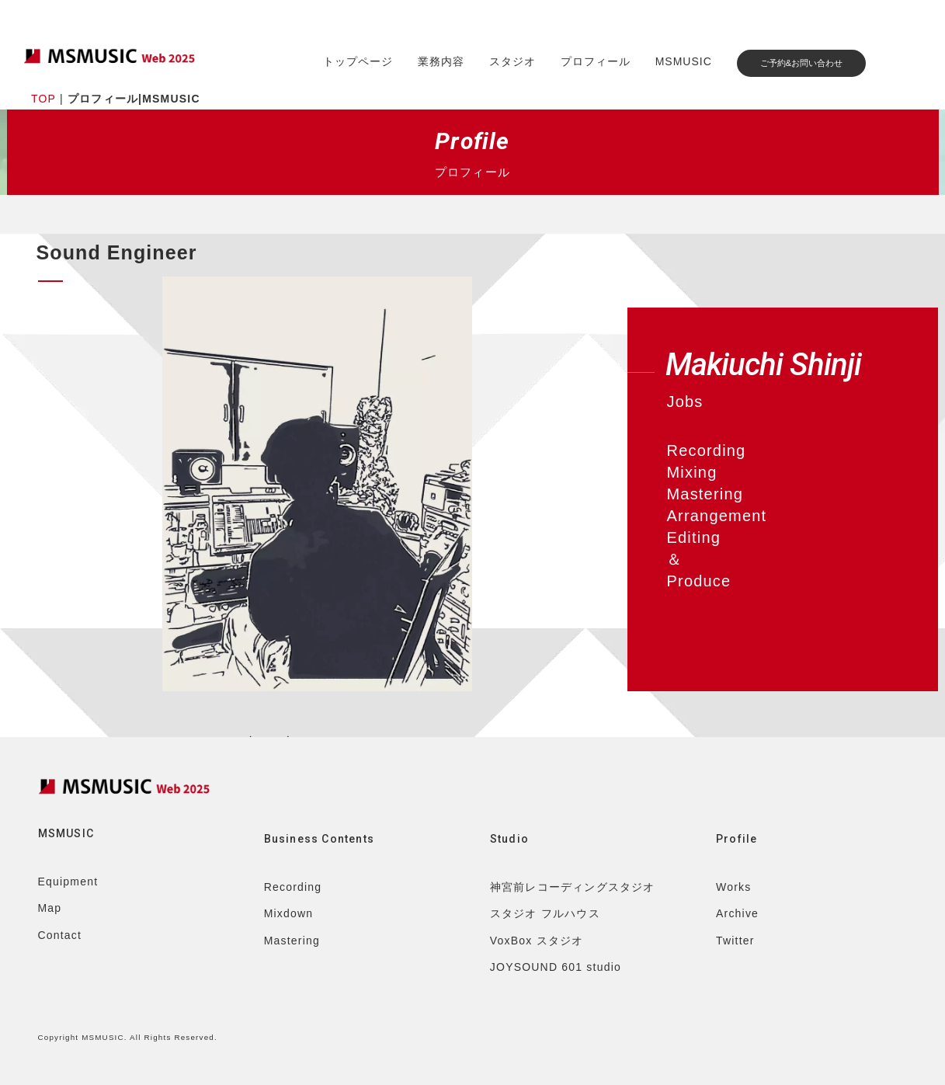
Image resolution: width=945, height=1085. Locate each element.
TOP (43, 98)
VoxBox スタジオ (537, 940)
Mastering (292, 940)
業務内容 (441, 61)
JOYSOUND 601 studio (555, 967)
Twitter (735, 940)
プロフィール (596, 61)
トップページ (358, 61)
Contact (60, 935)
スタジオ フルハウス (545, 913)
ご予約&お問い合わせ (801, 63)
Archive (737, 913)
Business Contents (319, 839)
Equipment (68, 881)
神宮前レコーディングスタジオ (572, 887)
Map (50, 908)
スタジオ (512, 61)
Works (733, 887)
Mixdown (289, 913)
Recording (293, 887)
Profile (736, 839)
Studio (509, 839)
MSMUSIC (683, 61)
